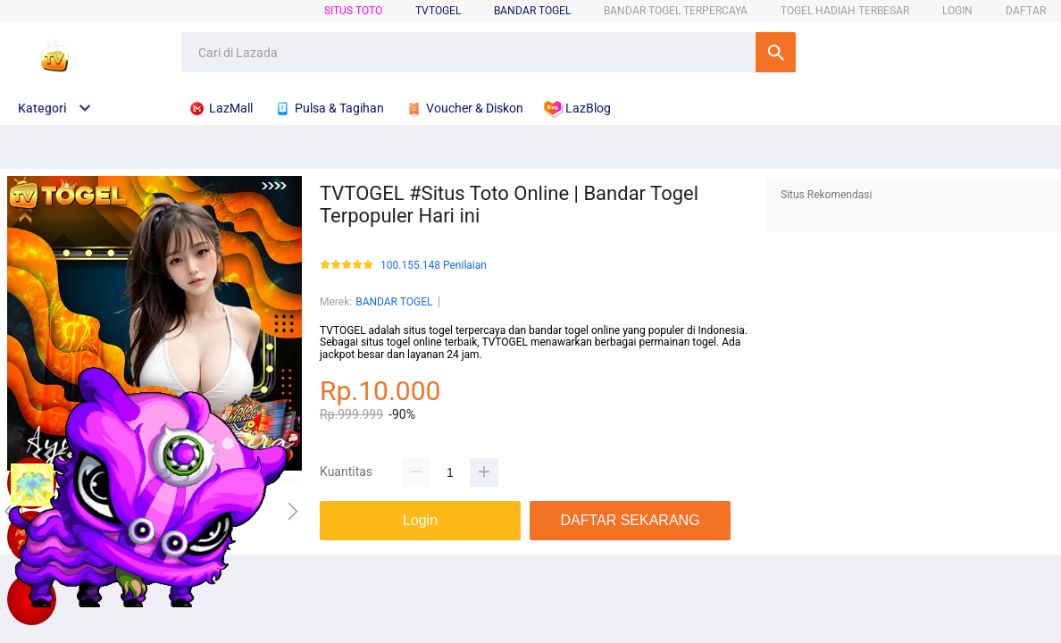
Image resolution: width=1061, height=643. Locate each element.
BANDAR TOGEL (532, 10)
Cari (776, 52)
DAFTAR (1026, 10)
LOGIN (957, 10)
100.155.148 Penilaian (433, 265)
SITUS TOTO (353, 10)
